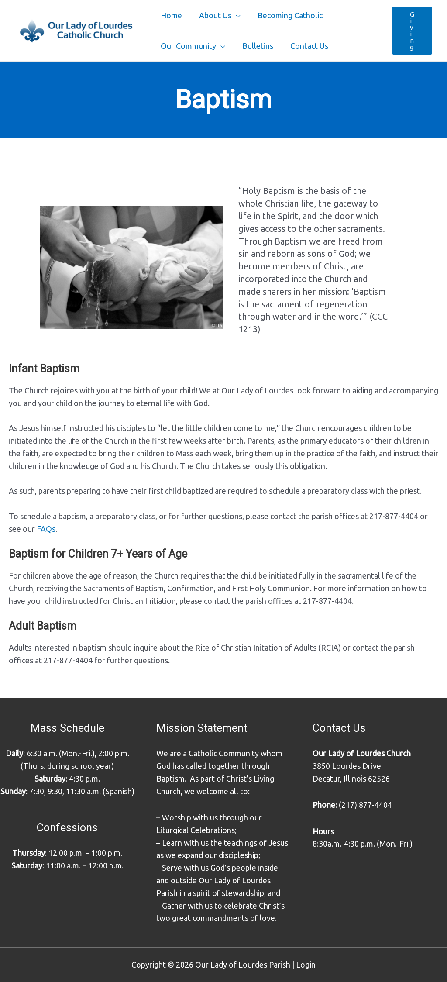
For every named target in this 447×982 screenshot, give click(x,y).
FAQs (46, 528)
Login (306, 964)
